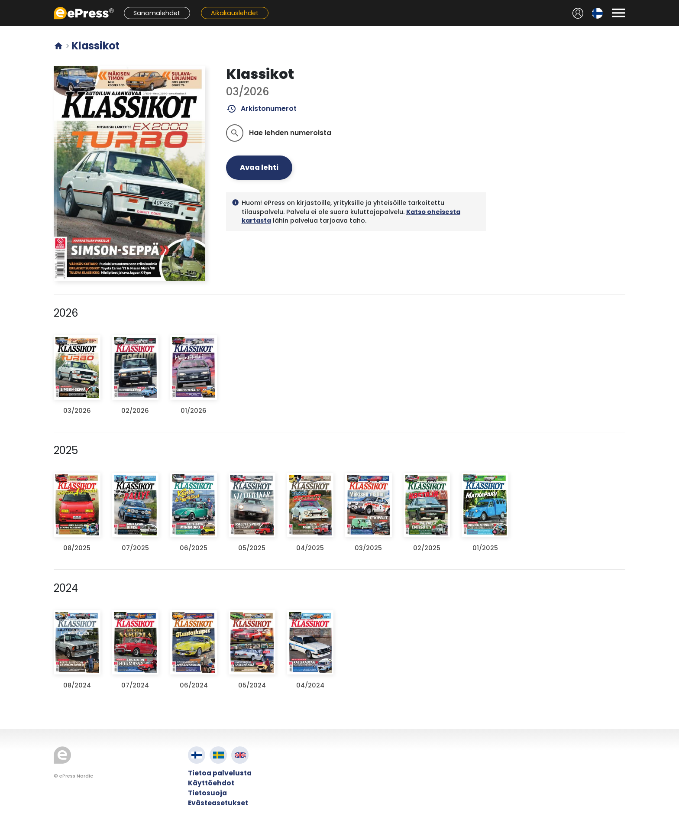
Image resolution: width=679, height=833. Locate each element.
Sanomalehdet (156, 13)
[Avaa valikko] (618, 13)
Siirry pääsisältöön (4, 4)
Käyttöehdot (211, 783)
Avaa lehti (259, 167)
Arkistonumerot (261, 109)
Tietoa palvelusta (220, 773)
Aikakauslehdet (235, 13)
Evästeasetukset (218, 802)
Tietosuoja (207, 792)
